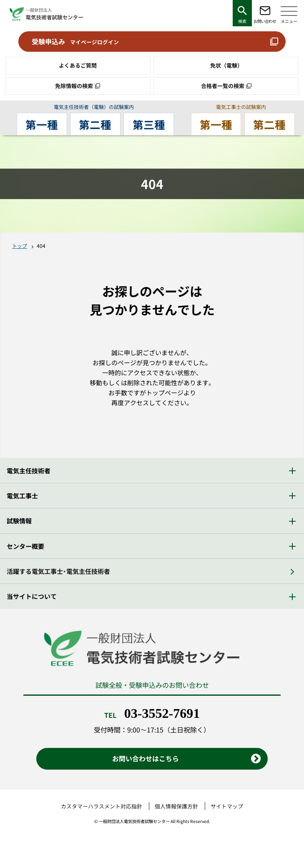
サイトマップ (227, 806)
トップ (19, 245)
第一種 (43, 124)
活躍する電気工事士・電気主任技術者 (58, 571)
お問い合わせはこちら (145, 758)
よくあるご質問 (78, 65)
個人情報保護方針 (176, 806)
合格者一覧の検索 (222, 86)
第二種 (95, 124)
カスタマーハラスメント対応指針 (101, 806)
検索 (242, 21)
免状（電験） (226, 65)
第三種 (147, 124)
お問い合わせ (265, 21)
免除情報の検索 (74, 86)
